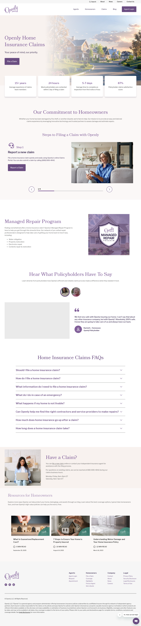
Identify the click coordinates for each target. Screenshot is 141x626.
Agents (76, 9)
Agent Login (129, 9)
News (111, 1)
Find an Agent (90, 583)
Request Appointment (73, 580)
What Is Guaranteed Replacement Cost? (28, 540)
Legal (125, 573)
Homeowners (90, 9)
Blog (114, 9)
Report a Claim (16, 168)
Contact (110, 576)
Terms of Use (127, 583)
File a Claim (12, 61)
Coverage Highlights (89, 580)
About (102, 1)
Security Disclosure (129, 578)
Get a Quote (90, 586)
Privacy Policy (128, 576)
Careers (119, 1)
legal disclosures (24, 612)
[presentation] (31, 189)
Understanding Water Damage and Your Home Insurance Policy (109, 540)
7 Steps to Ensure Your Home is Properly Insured (67, 540)
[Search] (92, 2)
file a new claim (58, 464)
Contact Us (130, 1)
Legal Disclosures (129, 581)
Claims (104, 9)
